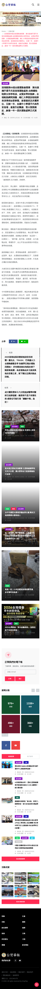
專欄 (3, 945)
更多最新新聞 (20, 859)
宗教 (17, 797)
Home (4, 31)
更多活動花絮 (20, 901)
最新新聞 (11, 756)
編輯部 (9, 477)
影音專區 (25, 945)
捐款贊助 (13, 972)
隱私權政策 (6, 975)
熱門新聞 (30, 756)
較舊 (9, 388)
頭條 (3, 916)
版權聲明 (16, 975)
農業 (13, 509)
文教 (26, 762)
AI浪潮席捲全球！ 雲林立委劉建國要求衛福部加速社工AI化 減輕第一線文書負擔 (26, 785)
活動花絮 (11, 31)
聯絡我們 (30, 972)
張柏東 (9, 595)
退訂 (20, 678)
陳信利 (9, 632)
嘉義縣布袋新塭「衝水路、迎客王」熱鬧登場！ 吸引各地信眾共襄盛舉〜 (27, 803)
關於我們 (21, 972)
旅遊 (22, 426)
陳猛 (5, 117)
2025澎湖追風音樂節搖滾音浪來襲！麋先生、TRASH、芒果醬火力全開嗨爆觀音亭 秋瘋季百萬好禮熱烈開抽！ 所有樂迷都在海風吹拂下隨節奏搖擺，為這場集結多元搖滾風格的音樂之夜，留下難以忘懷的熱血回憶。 (20, 367)
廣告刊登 (5, 972)
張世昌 (9, 518)
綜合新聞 (5, 83)
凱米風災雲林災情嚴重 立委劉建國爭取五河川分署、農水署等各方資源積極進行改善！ (20, 471)
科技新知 (18, 841)
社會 (7, 426)
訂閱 (9, 678)
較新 (9, 353)
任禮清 (9, 435)
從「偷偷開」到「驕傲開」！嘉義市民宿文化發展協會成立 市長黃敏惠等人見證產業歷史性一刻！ (20, 536)
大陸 (23, 939)
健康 (32, 838)
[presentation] (2, 19)
